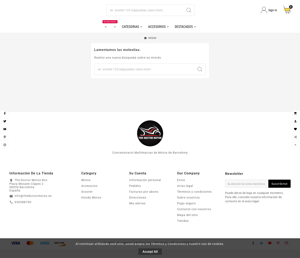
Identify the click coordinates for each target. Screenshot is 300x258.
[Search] (188, 14)
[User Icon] (269, 14)
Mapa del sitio (187, 223)
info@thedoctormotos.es (33, 204)
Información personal (145, 188)
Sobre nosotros (188, 206)
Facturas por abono (144, 200)
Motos (86, 188)
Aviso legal (185, 194)
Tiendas (183, 229)
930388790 (23, 210)
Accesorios (89, 194)
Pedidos (135, 194)
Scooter (87, 200)
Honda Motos (91, 206)
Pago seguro (186, 212)
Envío (181, 188)
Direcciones (137, 206)
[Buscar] (145, 14)
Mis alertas (137, 212)
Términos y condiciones (194, 200)
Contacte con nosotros (194, 218)
